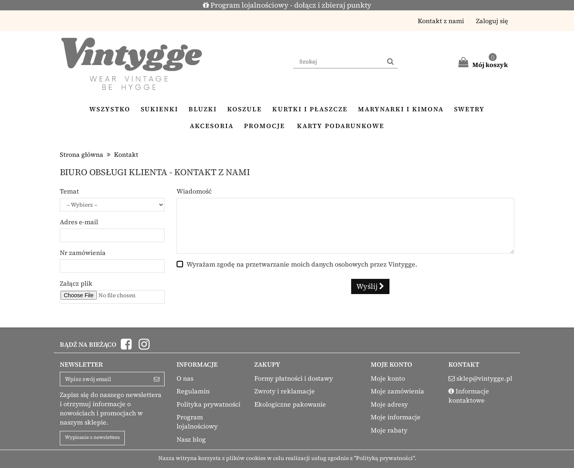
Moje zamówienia (397, 391)
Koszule (244, 109)
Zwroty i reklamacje (284, 391)
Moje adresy (389, 404)
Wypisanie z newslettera (92, 437)
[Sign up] (157, 379)
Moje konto (388, 378)
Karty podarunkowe (340, 125)
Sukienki (159, 109)
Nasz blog (191, 439)
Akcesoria (212, 125)
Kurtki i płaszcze (310, 109)
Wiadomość (194, 191)
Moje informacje (396, 417)
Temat (69, 191)
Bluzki (203, 109)
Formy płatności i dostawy (293, 378)
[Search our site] (338, 62)
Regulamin (193, 391)
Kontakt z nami (441, 20)
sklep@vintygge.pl (484, 378)
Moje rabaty (389, 430)
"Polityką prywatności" (384, 458)
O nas (185, 378)
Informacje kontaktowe (468, 396)
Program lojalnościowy (197, 421)
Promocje (264, 125)
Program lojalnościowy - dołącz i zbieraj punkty (287, 5)
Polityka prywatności (208, 404)
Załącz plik (76, 283)
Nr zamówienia (83, 252)
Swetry (469, 109)
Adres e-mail (79, 221)
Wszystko (109, 109)
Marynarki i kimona (401, 109)
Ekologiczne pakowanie (290, 404)
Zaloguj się (492, 20)
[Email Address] (104, 379)
